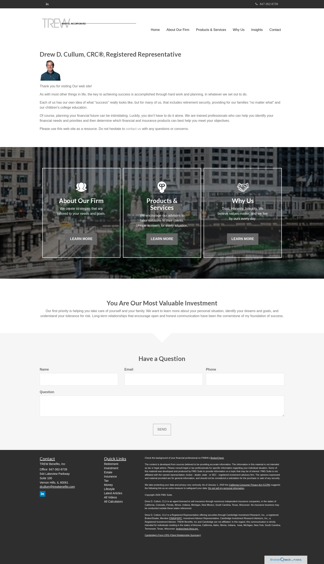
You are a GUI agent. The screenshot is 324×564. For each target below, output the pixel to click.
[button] (178, 23)
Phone (211, 369)
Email (128, 369)
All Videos (110, 497)
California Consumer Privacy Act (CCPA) (249, 485)
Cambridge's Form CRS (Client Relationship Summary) (173, 535)
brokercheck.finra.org (187, 528)
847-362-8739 (266, 4)
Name (44, 369)
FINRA (172, 518)
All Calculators (113, 501)
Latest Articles (113, 493)
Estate (108, 472)
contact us (133, 129)
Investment (111, 468)
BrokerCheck (217, 458)
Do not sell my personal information (226, 488)
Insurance (110, 476)
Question (47, 392)
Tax (106, 480)
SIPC (179, 518)
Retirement (111, 464)
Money (108, 485)
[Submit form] (162, 429)
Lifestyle (109, 489)
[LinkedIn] (47, 4)
